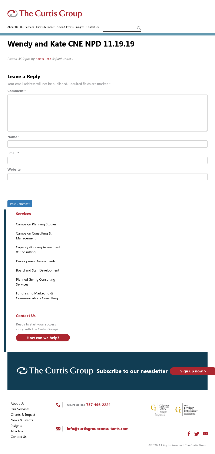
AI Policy (17, 431)
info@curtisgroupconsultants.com (97, 428)
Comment (16, 91)
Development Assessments (36, 261)
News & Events (65, 26)
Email (13, 153)
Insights (80, 26)
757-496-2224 (98, 404)
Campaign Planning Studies (36, 224)
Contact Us (92, 26)
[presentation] (36, 191)
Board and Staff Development (37, 270)
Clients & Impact (45, 26)
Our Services (27, 26)
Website (14, 169)
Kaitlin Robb (43, 59)
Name (13, 137)
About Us (12, 26)
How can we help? (43, 337)
